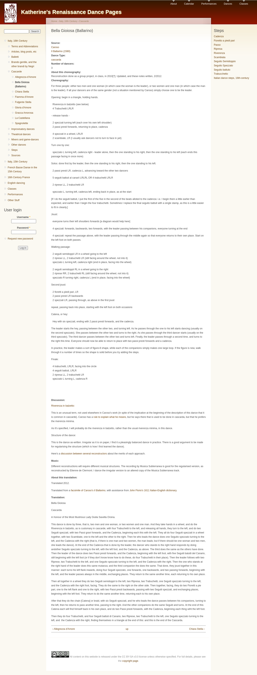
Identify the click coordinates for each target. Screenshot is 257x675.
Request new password (20, 238)
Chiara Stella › (197, 629)
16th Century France (19, 177)
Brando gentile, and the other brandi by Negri (24, 64)
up (127, 629)
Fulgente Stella (23, 102)
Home (54, 21)
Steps (14, 150)
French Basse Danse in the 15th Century (22, 169)
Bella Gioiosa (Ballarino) (22, 84)
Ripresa (218, 48)
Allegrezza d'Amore (25, 77)
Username (23, 217)
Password (23, 227)
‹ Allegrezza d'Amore (63, 629)
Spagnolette (21, 123)
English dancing (16, 183)
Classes (243, 3)
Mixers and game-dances (25, 139)
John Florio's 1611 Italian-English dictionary (153, 490)
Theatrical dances (21, 134)
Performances (209, 3)
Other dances (18, 144)
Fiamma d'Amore (24, 97)
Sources (15, 155)
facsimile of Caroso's (88, 490)
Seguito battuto (222, 69)
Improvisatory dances (23, 129)
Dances (228, 3)
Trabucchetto (221, 73)
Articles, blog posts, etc (23, 51)
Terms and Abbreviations (24, 46)
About (173, 3)
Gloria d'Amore (23, 107)
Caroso (55, 47)
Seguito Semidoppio (225, 61)
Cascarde (16, 71)
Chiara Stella (22, 91)
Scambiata (219, 57)
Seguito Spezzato (223, 65)
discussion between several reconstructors (84, 453)
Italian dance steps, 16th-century (231, 78)
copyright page (130, 661)
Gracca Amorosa (24, 112)
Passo (217, 44)
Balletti (15, 56)
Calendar (189, 3)
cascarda (56, 59)
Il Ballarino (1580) (60, 51)
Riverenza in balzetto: (63, 405)
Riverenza (219, 53)
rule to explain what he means (110, 417)
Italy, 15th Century (17, 161)
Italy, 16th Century (17, 40)
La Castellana (22, 118)
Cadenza (219, 36)
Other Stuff (13, 200)
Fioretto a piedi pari (224, 40)
